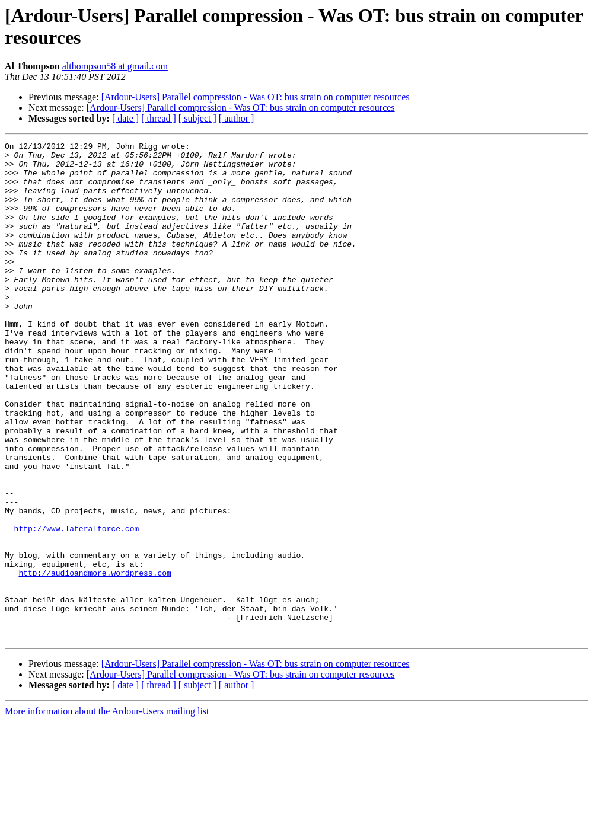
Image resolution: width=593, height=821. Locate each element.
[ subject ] (197, 118)
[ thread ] (158, 118)
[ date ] (125, 118)
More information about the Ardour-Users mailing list (107, 811)
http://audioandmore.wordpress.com (94, 659)
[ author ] (236, 118)
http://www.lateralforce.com (76, 606)
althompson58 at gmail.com (115, 66)
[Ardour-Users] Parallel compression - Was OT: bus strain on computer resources (255, 97)
